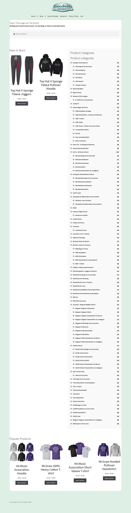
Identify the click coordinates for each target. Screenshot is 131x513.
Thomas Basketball (80, 390)
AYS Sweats (79, 81)
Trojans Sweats (80, 85)
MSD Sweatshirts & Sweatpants (86, 260)
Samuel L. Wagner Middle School (84, 305)
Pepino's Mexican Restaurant (83, 267)
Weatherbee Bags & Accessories (86, 178)
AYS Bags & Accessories (83, 66)
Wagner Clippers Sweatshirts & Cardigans (89, 319)
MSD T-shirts (79, 264)
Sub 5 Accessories (81, 375)
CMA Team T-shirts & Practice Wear (87, 126)
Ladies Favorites (78, 223)
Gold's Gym (77, 193)
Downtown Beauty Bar (80, 148)
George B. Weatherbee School (83, 174)
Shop (41, 16)
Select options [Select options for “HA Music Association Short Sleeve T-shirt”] (80, 480)
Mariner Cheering (79, 238)
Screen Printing (53, 16)
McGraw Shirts (80, 167)
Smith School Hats (81, 353)
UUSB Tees (76, 416)
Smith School (77, 345)
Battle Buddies (78, 89)
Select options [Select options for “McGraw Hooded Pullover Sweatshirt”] (109, 478)
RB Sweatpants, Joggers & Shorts (85, 271)
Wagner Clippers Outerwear (85, 308)
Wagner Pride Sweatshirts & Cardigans (88, 342)
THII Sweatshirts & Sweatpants (84, 383)
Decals (77, 133)
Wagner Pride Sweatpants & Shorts (87, 338)
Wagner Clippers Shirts (83, 312)
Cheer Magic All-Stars (80, 107)
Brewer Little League (80, 96)
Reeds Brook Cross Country (82, 282)
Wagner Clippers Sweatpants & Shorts (88, 316)
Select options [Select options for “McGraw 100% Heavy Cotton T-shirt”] (51, 483)
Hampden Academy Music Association (86, 197)
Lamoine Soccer (81, 230)
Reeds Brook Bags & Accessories (84, 275)
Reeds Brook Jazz (79, 286)
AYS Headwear (80, 70)
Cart (81, 16)
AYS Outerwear (80, 74)
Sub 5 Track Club (78, 371)
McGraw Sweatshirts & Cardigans (87, 171)
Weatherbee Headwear (83, 182)
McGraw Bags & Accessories (85, 156)
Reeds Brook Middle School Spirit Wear (86, 290)
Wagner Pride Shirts (82, 334)
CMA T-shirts (79, 119)
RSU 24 (75, 297)
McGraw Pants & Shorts (81, 241)
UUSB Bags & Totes (80, 405)
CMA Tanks (79, 122)
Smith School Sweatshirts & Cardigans (88, 368)
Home (33, 16)
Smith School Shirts (82, 360)
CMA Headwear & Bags (83, 111)
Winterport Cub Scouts (81, 424)
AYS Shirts (78, 77)
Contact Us (63, 16)
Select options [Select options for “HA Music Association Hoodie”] (21, 483)
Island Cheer (77, 219)
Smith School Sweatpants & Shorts (87, 364)
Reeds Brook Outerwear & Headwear (86, 293)
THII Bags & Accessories (81, 379)
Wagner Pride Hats (81, 327)
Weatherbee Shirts (81, 189)
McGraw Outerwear (82, 163)
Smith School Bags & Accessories (87, 349)
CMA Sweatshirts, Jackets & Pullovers (88, 115)
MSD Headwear (80, 252)
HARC (75, 208)
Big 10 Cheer (77, 92)
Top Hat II (76, 394)
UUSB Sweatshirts (79, 412)
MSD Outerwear (80, 256)
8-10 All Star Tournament (84, 100)
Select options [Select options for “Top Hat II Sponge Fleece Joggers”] (21, 103)
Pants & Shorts (80, 141)
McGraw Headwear (81, 159)
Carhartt (76, 104)
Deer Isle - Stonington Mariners (84, 145)
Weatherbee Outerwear (83, 185)
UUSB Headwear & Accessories (83, 409)
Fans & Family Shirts (82, 137)
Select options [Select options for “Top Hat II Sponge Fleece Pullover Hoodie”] (51, 98)
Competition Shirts (82, 130)
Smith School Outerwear (84, 357)
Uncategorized (78, 398)
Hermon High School (80, 212)
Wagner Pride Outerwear (84, 331)
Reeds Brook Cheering (80, 278)
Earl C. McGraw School (80, 152)
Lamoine (76, 226)
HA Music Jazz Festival (83, 200)
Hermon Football (81, 215)
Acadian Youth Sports (80, 63)
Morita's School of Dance (82, 245)
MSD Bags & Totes (81, 249)
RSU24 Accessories (79, 301)
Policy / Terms (73, 16)
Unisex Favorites (78, 401)
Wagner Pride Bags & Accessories (87, 323)
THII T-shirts (77, 386)
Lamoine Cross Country (81, 234)
